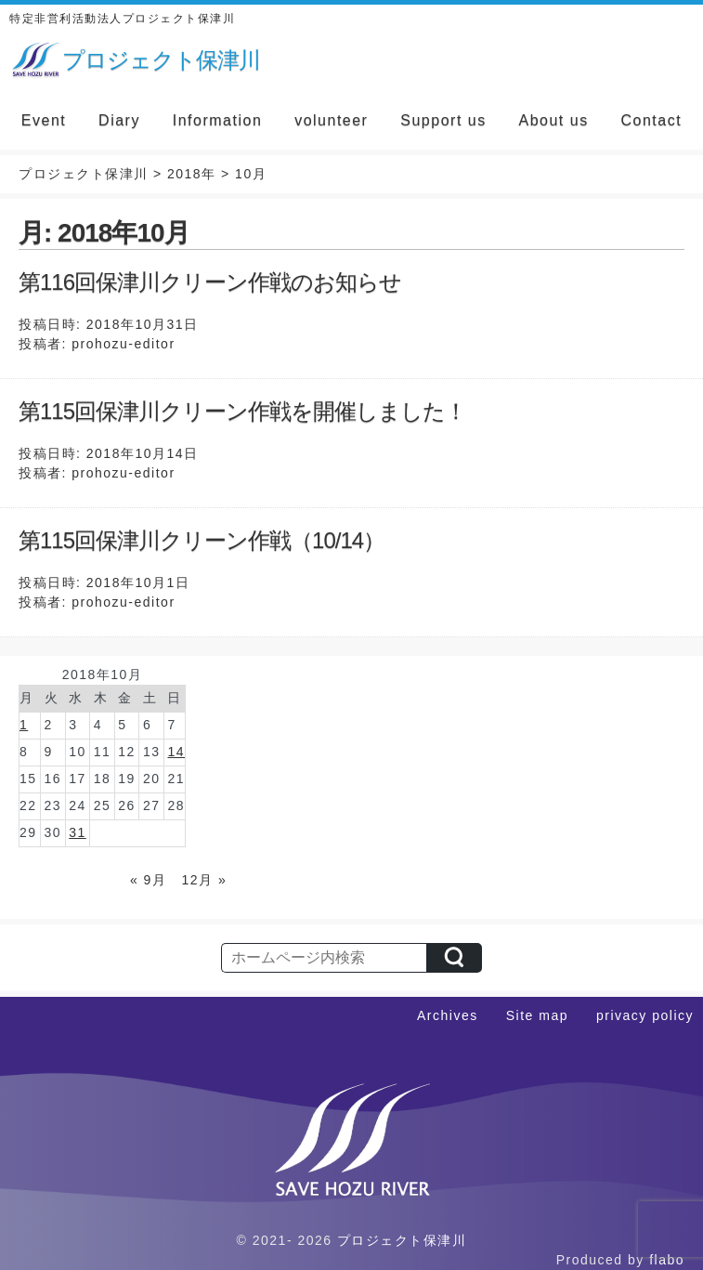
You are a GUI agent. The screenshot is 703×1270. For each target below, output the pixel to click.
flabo (666, 1259)
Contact (651, 120)
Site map (537, 1015)
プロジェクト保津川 (402, 1240)
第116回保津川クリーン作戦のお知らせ (210, 282)
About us (554, 120)
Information (218, 120)
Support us (443, 120)
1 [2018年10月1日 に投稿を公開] (24, 724)
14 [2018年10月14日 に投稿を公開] (176, 751)
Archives (447, 1015)
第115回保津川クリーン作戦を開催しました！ (242, 411)
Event (43, 120)
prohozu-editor (123, 343)
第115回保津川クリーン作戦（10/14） (201, 540)
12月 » (205, 879)
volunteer (331, 120)
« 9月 (148, 879)
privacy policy (645, 1015)
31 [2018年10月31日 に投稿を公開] (77, 832)
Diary (119, 120)
